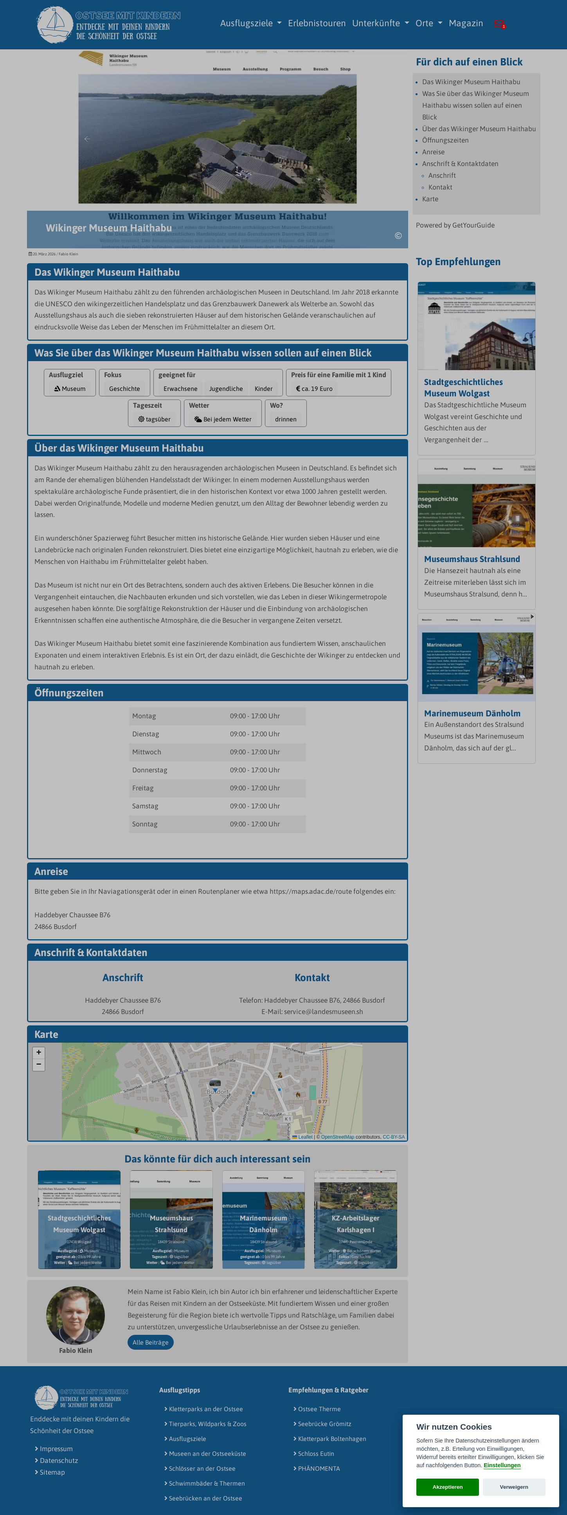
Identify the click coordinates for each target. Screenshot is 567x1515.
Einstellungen (502, 1465)
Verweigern (514, 1487)
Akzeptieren (448, 1487)
